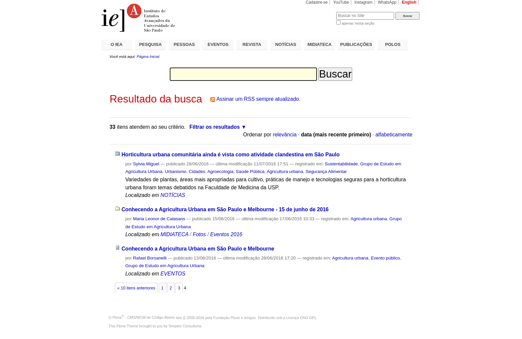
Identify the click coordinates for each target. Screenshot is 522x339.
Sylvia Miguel (146, 163)
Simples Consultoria (184, 326)
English (409, 2)
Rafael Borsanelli (149, 257)
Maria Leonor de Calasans (159, 218)
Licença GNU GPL (301, 317)
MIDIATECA (320, 44)
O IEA (117, 44)
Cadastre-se (317, 2)
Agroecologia (220, 171)
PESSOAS (184, 44)
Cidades (197, 171)
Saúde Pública (250, 171)
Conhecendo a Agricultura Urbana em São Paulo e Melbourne (198, 249)
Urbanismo (175, 171)
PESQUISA (150, 44)
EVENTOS (218, 44)
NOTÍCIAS (285, 44)
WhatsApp (387, 2)
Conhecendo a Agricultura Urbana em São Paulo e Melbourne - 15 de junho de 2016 (225, 209)
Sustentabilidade (341, 163)
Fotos (199, 234)
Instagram (364, 2)
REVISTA (252, 44)
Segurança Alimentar (326, 171)
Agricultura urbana (285, 171)
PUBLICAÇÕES (356, 44)
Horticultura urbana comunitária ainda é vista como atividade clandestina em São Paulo (231, 154)
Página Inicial (147, 57)
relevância (285, 134)
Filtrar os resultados (214, 127)
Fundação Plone (226, 317)
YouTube (341, 2)
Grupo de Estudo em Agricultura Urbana (164, 265)
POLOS (392, 44)
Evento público (385, 257)
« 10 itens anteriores (136, 288)
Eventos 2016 (226, 234)
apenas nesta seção (358, 23)
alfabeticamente (394, 134)
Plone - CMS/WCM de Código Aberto (144, 317)
